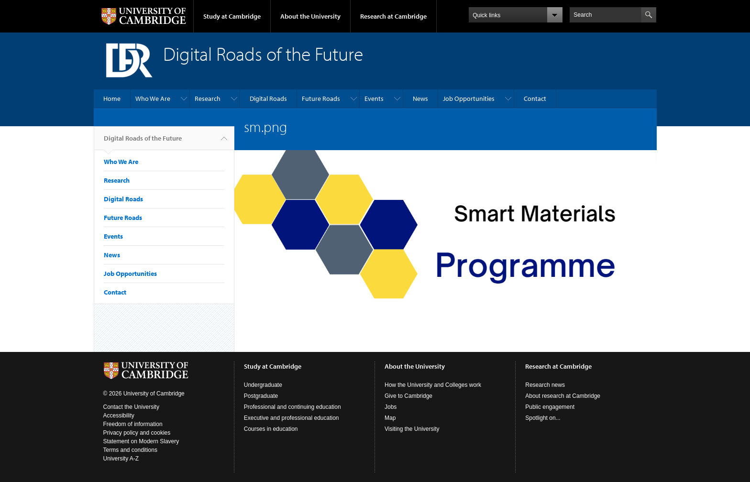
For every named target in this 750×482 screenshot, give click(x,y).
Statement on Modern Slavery (141, 441)
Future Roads (321, 98)
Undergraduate (263, 385)
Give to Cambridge (408, 396)
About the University (310, 16)
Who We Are (152, 98)
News (420, 98)
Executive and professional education (291, 418)
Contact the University (131, 407)
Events (374, 98)
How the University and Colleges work (433, 385)
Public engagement (549, 407)
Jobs (391, 407)
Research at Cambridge (393, 16)
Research (208, 98)
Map (390, 418)
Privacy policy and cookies (137, 432)
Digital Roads (268, 98)
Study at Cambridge (232, 16)
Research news (545, 385)
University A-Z (121, 458)
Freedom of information (133, 424)
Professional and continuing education (292, 407)
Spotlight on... (542, 418)
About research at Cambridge (562, 396)
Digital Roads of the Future (143, 142)
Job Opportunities (469, 98)
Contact (535, 98)
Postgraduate (261, 396)
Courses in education (271, 429)
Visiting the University (412, 429)
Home (112, 98)
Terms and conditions (130, 450)
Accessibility (118, 415)
